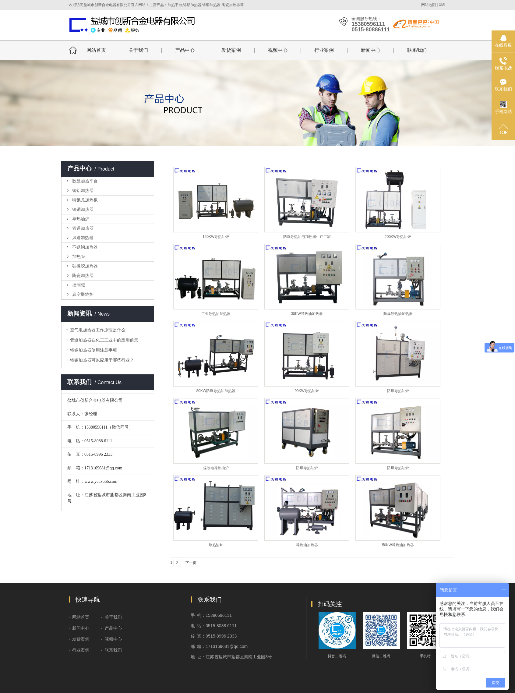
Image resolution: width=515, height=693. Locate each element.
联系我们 (417, 50)
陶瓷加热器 (82, 275)
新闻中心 (370, 50)
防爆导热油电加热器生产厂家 (307, 237)
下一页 (190, 563)
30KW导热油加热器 (307, 314)
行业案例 (324, 50)
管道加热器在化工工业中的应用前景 (104, 340)
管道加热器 (82, 228)
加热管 (78, 256)
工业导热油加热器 (216, 314)
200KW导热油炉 (398, 237)
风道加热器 (82, 237)
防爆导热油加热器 (398, 314)
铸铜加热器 (82, 209)
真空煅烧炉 (82, 294)
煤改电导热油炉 (216, 468)
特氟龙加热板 (85, 200)
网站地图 (428, 5)
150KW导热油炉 (216, 237)
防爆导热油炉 (398, 391)
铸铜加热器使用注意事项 (93, 350)
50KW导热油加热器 (398, 545)
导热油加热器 (307, 545)
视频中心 (277, 50)
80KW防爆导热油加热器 (215, 391)
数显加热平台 (85, 181)
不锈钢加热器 (85, 247)
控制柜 (78, 285)
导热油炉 (80, 219)
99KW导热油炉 (307, 391)
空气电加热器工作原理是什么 (97, 329)
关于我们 (138, 50)
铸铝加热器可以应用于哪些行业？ (102, 360)
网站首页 (96, 50)
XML (442, 5)
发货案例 (231, 50)
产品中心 (185, 50)
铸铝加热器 (82, 190)
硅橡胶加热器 (85, 266)
